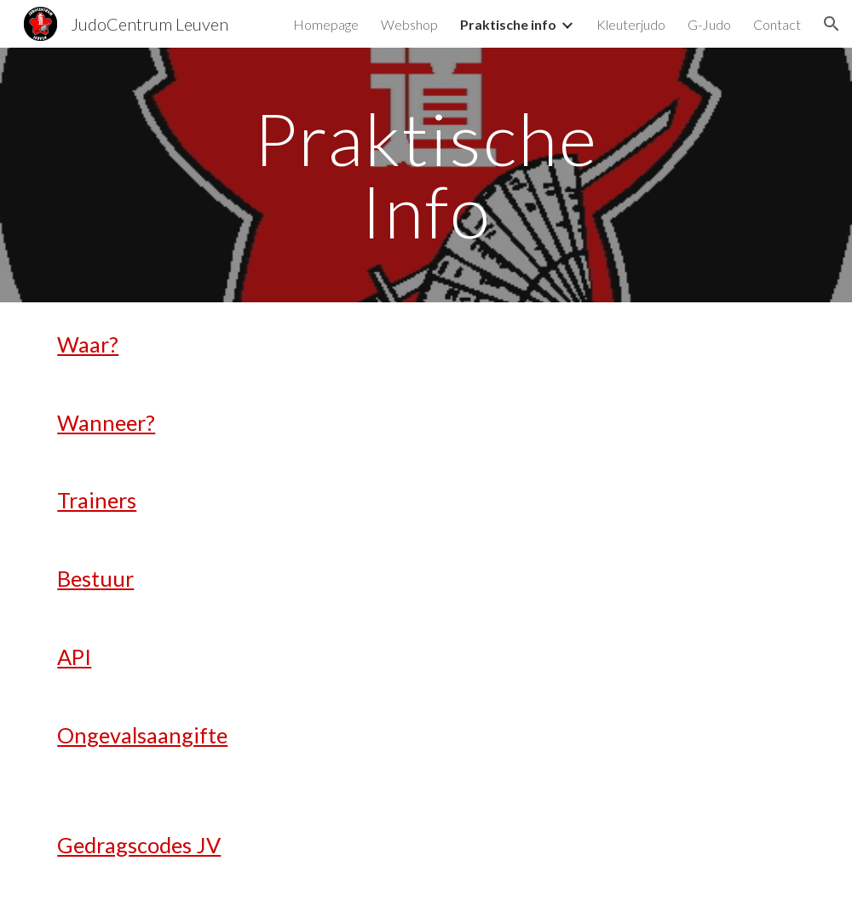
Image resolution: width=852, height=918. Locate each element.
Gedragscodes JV (139, 845)
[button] (831, 23)
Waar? (87, 344)
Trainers (96, 500)
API (74, 656)
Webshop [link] (409, 24)
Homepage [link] (326, 24)
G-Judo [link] (709, 24)
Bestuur (95, 578)
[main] (426, 175)
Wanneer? (106, 422)
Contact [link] (777, 24)
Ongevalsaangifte (142, 735)
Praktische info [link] (508, 24)
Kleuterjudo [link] (630, 24)
